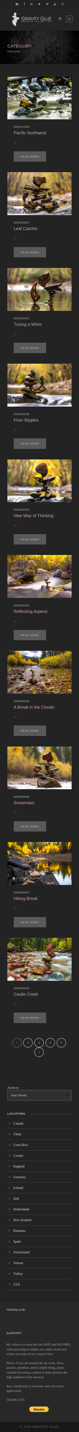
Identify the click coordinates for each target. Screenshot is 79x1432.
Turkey (18, 1273)
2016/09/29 (21, 796)
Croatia (18, 1155)
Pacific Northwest (30, 132)
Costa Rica (20, 1145)
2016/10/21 (21, 318)
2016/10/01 (21, 605)
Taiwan (18, 1263)
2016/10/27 (21, 222)
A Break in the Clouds (34, 707)
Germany (19, 1177)
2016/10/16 (21, 414)
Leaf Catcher (26, 228)
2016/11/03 (21, 126)
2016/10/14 (21, 509)
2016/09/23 (21, 988)
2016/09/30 (21, 701)
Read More (30, 156)
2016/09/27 (21, 892)
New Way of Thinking (33, 515)
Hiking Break (25, 898)
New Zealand (22, 1220)
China (17, 1134)
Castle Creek (26, 994)
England (18, 1166)
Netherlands (21, 1209)
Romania (19, 1230)
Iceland (18, 1188)
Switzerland (21, 1252)
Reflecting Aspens (30, 611)
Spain (17, 1241)
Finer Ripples (26, 420)
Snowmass (24, 802)
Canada (18, 1123)
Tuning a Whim (28, 324)
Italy (16, 1198)
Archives (13, 1087)
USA (16, 1284)
